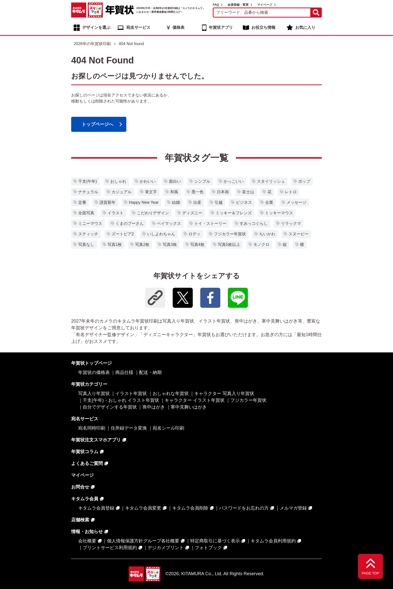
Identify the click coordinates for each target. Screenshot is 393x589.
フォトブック (208, 547)
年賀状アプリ (221, 27)
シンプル (202, 181)
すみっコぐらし (254, 223)
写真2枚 (142, 244)
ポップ (304, 181)
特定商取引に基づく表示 (215, 540)
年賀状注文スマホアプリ (96, 439)
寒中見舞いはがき (189, 407)
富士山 (248, 192)
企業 (269, 202)
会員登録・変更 (238, 5)
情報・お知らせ (87, 531)
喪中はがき (153, 407)
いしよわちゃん (161, 234)
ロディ (194, 234)
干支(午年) (87, 181)
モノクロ (261, 244)
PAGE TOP (370, 573)
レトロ (291, 192)
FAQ (216, 5)
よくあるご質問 (87, 463)
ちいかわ (267, 234)
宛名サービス (138, 27)
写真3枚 (170, 244)
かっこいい (234, 181)
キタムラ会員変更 (143, 508)
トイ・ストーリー (210, 223)
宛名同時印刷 (91, 428)
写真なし (86, 244)
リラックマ (291, 223)
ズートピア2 (123, 234)
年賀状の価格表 (94, 372)
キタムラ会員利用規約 (273, 540)
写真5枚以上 (229, 244)
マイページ (264, 5)
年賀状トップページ (91, 363)
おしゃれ (118, 181)
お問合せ (80, 486)
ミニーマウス (90, 223)
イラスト (116, 213)
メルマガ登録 (293, 508)
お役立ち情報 (263, 27)
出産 (197, 202)
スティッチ (88, 234)
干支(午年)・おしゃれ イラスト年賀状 (121, 400)
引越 (219, 202)
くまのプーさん (130, 223)
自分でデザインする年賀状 (110, 407)
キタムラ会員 (84, 498)
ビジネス (244, 202)
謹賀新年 (108, 202)
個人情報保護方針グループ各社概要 (143, 540)
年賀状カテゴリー (89, 384)
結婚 (176, 202)
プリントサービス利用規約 (110, 547)
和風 (174, 192)
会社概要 (87, 540)
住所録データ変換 (129, 428)
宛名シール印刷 (168, 428)
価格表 (178, 27)
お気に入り (305, 27)
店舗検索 (80, 519)
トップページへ (97, 124)
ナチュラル (88, 192)
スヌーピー (298, 234)
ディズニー (192, 213)
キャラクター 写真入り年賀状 (224, 393)
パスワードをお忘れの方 (244, 508)
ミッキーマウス (279, 213)
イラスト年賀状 (131, 393)
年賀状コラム (84, 451)
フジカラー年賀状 (230, 234)
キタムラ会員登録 (96, 508)
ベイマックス (169, 223)
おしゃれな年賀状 (171, 393)
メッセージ (296, 202)
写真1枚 (115, 244)
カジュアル (122, 192)
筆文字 (151, 192)
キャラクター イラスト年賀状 (195, 400)
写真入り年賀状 (94, 393)
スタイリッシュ (271, 181)
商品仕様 (124, 372)
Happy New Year (144, 202)
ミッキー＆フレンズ (234, 213)
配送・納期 (150, 372)
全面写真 (86, 213)
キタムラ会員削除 (190, 508)
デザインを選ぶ (96, 27)
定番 (82, 202)
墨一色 (197, 192)
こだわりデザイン (153, 213)
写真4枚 (197, 244)
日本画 (223, 192)
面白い (175, 181)
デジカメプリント (166, 547)
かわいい (148, 181)
